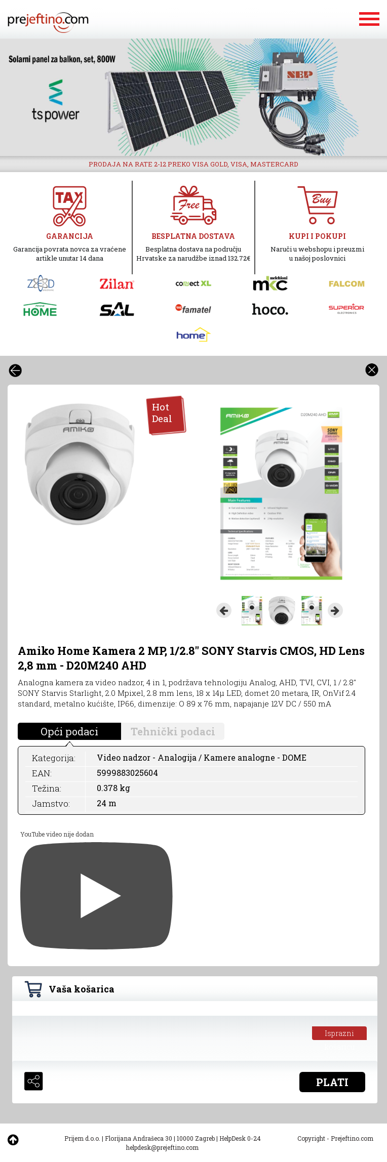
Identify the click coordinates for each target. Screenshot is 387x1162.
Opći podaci (69, 731)
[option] (193, 97)
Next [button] (335, 610)
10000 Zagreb (196, 1138)
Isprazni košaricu (340, 1034)
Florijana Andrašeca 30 (138, 1138)
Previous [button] (223, 610)
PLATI (332, 1082)
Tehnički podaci (173, 731)
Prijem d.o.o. (82, 1138)
